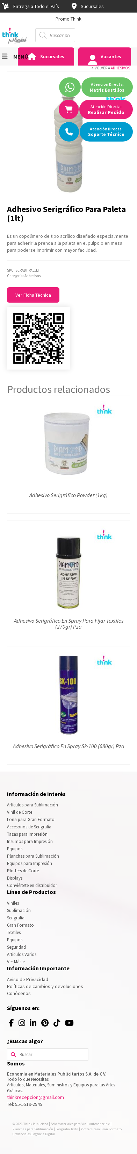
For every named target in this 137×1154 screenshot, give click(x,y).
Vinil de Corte (19, 812)
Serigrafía (15, 918)
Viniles (13, 903)
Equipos (14, 849)
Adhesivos (120, 68)
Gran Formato (20, 925)
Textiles (14, 932)
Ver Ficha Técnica (33, 295)
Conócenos (19, 993)
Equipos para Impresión (29, 863)
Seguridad (16, 947)
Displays (14, 878)
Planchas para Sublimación (33, 856)
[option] (68, 19)
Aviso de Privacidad (27, 979)
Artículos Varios (21, 954)
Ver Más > (16, 962)
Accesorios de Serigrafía (29, 827)
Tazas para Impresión (27, 834)
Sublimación (19, 910)
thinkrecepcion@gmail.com (35, 1097)
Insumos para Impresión (30, 841)
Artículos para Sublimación (32, 805)
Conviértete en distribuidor (32, 885)
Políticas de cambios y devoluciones (45, 986)
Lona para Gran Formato (31, 819)
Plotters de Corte (23, 871)
